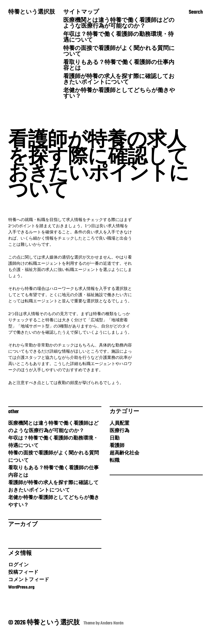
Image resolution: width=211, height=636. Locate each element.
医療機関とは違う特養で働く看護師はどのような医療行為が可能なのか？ (119, 24)
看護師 (117, 445)
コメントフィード (28, 579)
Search (196, 12)
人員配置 (119, 423)
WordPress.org (21, 587)
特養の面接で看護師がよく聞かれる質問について (119, 52)
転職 (115, 460)
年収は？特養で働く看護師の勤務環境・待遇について (118, 38)
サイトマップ (81, 12)
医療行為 (119, 430)
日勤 (115, 438)
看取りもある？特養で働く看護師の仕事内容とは (118, 66)
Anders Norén (112, 623)
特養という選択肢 (31, 12)
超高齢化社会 (124, 453)
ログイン (18, 565)
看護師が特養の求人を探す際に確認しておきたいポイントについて (119, 80)
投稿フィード (23, 572)
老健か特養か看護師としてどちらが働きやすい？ (119, 94)
